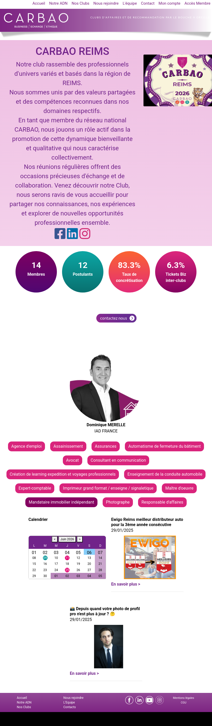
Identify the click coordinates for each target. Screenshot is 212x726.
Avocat (72, 460)
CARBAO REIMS (72, 51)
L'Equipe (69, 702)
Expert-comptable (35, 488)
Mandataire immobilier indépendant (61, 502)
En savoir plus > (125, 584)
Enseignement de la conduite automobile (164, 474)
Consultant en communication (118, 460)
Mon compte (169, 3)
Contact (147, 3)
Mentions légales (183, 698)
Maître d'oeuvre (179, 488)
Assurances (106, 446)
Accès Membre (197, 3)
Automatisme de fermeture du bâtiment (164, 446)
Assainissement (68, 446)
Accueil (38, 3)
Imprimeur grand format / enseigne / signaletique (108, 488)
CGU (183, 702)
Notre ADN (58, 3)
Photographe (118, 502)
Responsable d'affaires (162, 502)
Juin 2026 (67, 539)
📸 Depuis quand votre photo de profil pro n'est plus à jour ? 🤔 (105, 611)
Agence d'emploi (26, 446)
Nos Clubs (80, 3)
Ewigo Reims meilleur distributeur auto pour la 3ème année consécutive (147, 522)
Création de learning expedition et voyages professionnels (63, 474)
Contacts (69, 707)
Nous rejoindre (105, 3)
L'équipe (130, 3)
